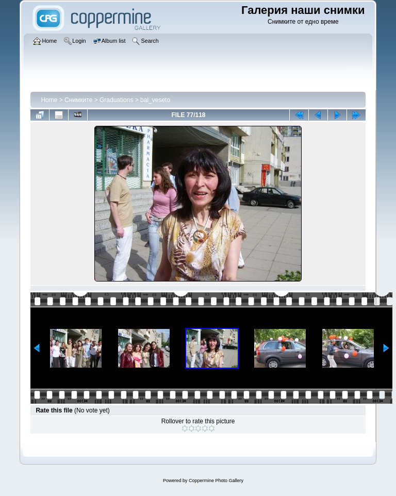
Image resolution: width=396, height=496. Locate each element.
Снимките (78, 100)
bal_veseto (155, 100)
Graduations (116, 100)
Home (49, 100)
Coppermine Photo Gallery (216, 480)
